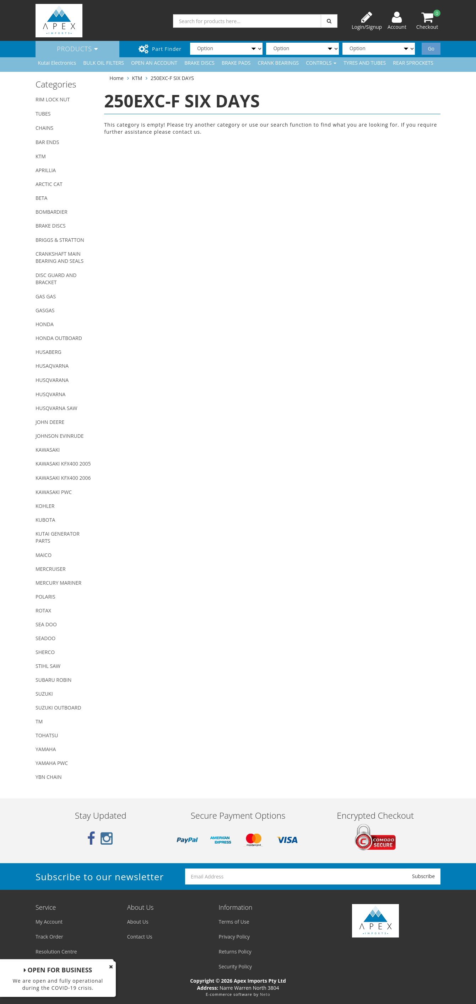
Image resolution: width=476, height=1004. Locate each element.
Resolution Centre (56, 951)
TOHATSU (47, 735)
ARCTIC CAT (49, 184)
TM (39, 721)
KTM (41, 156)
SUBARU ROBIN (53, 679)
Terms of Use (234, 921)
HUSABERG (48, 352)
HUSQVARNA (50, 394)
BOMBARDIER (51, 211)
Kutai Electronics (57, 62)
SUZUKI (44, 693)
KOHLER (45, 506)
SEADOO (45, 638)
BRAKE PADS (236, 62)
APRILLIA (46, 170)
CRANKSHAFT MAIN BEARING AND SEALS (59, 257)
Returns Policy (235, 951)
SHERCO (45, 652)
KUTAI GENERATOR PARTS (58, 537)
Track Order (49, 936)
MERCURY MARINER (58, 582)
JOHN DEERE (50, 422)
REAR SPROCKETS (413, 62)
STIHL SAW (48, 666)
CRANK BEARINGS (278, 62)
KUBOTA (45, 519)
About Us (137, 921)
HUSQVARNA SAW (56, 408)
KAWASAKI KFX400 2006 (63, 477)
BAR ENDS (47, 142)
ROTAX (43, 610)
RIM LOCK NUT (53, 99)
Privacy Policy (234, 936)
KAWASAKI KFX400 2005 (63, 463)
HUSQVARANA (52, 380)
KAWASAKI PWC (54, 492)
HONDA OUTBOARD (59, 338)
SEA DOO (46, 624)
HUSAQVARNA (52, 365)
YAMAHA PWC (52, 763)
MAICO (44, 555)
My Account (49, 921)
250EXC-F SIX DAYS (172, 78)
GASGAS (45, 310)
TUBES (43, 113)
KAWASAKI (48, 449)
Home (116, 78)
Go (431, 48)
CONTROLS (321, 62)
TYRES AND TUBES (365, 62)
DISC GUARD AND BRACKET (56, 279)
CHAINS (44, 127)
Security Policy (235, 966)
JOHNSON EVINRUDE (60, 435)
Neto (265, 994)
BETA (41, 198)
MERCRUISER (51, 568)
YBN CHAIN (49, 777)
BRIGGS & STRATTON (60, 240)
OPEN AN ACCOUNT (154, 62)
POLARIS (45, 596)
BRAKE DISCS (199, 62)
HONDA (45, 324)
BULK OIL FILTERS (103, 62)
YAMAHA (46, 749)
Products (77, 48)
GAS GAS (46, 296)
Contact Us (139, 936)
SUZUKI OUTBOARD (58, 707)
